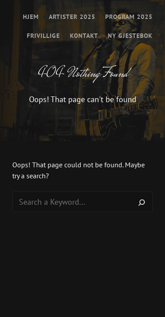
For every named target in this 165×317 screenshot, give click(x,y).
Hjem (31, 17)
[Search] (142, 202)
